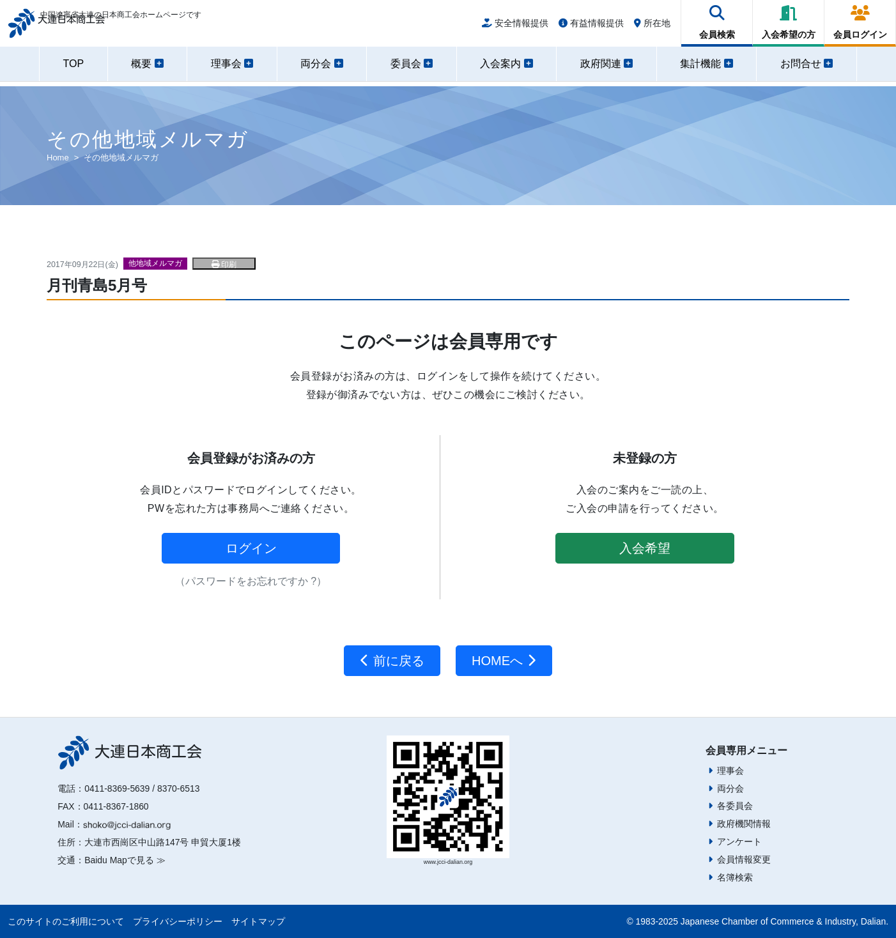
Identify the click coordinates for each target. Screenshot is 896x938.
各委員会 (735, 806)
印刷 (224, 264)
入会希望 (644, 548)
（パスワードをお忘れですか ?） (251, 581)
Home (58, 157)
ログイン (251, 548)
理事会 (730, 770)
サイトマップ (258, 921)
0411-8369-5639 (117, 788)
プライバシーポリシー (177, 921)
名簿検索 (735, 877)
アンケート (739, 841)
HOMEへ (504, 661)
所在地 (652, 27)
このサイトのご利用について (66, 921)
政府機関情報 (744, 824)
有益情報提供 (591, 27)
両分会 (730, 788)
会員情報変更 (744, 859)
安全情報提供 (515, 27)
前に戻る (392, 661)
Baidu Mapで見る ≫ (124, 860)
